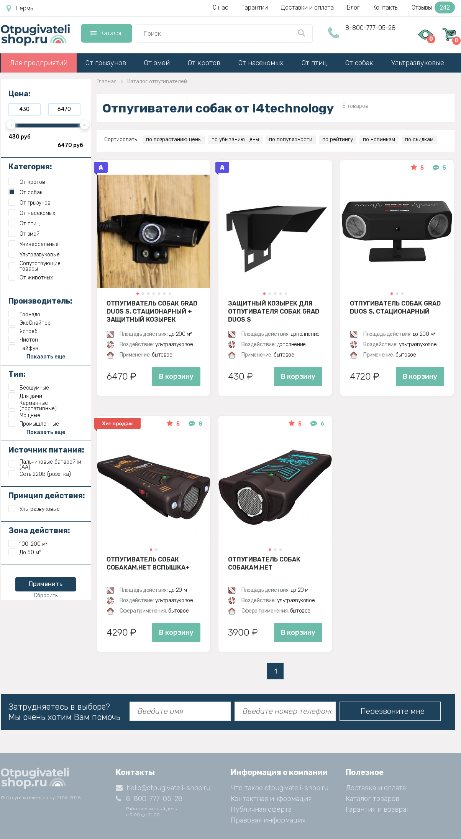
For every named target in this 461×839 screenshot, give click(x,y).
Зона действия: (39, 530)
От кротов (204, 63)
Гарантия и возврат (378, 809)
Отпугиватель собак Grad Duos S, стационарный (395, 307)
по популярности (290, 139)
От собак (359, 63)
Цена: (19, 93)
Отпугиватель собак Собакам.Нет (264, 563)
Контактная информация (271, 798)
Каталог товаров (372, 798)
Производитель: (40, 301)
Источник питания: (46, 450)
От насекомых (260, 63)
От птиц (314, 63)
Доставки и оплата (307, 7)
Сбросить (45, 595)
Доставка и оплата (376, 787)
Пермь (20, 8)
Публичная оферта (261, 809)
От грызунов (105, 63)
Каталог (106, 33)
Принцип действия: (46, 495)
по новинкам (379, 139)
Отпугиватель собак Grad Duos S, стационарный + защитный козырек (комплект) (152, 311)
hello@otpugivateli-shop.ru (163, 787)
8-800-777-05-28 (370, 27)
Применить (45, 584)
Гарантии (254, 7)
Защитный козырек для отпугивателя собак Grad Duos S (273, 311)
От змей (157, 63)
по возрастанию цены (174, 139)
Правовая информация (268, 820)
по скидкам (419, 139)
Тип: (17, 374)
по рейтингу (337, 139)
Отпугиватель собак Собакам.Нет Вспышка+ (148, 563)
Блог (353, 7)
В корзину (176, 376)
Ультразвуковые (417, 63)
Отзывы (433, 7)
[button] (137, 293)
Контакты (385, 7)
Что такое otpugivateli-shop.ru (279, 787)
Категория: (30, 166)
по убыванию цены (235, 139)
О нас (220, 7)
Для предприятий (38, 63)
